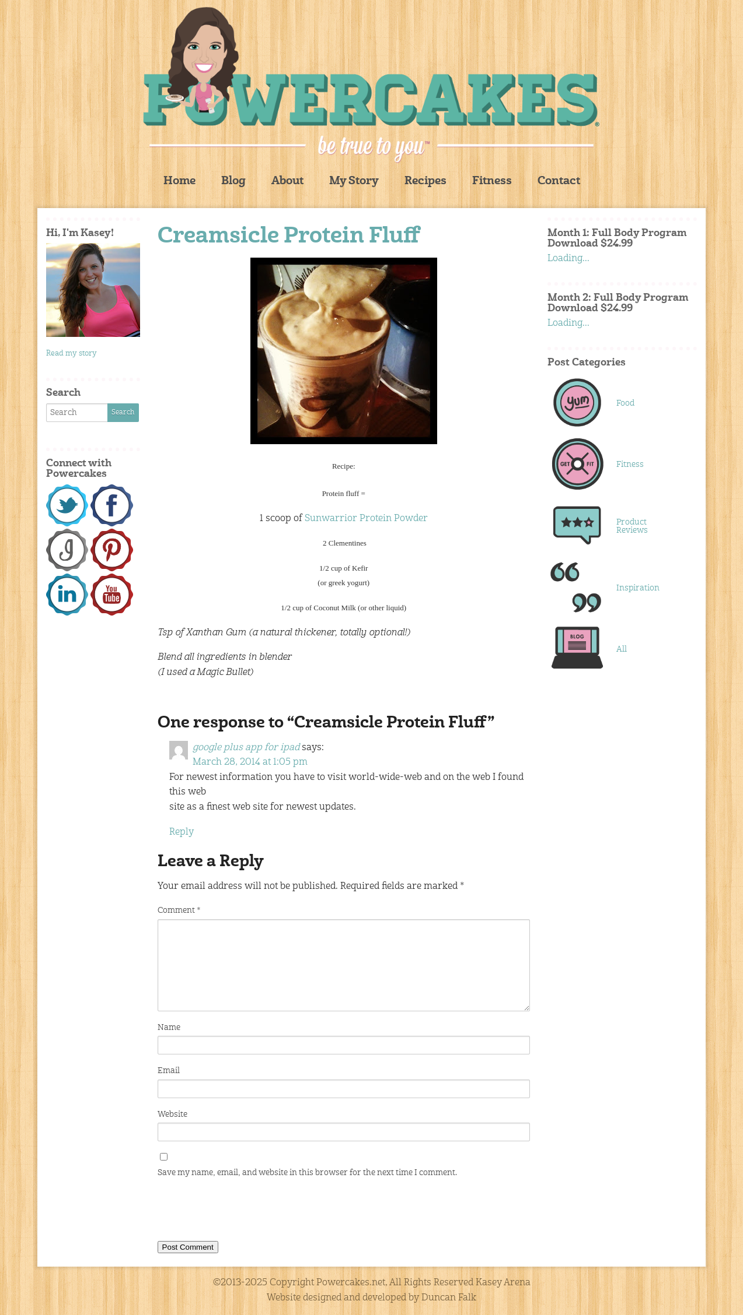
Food (625, 403)
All (621, 649)
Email (169, 1071)
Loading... (568, 258)
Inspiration (638, 588)
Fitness (492, 181)
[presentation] (246, 1212)
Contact (559, 181)
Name (169, 1028)
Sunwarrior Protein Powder (366, 518)
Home (179, 181)
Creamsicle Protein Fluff (289, 237)
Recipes (425, 181)
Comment (179, 910)
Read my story (71, 353)
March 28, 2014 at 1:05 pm (250, 762)
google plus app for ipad (246, 748)
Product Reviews (632, 526)
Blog (233, 181)
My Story (354, 181)
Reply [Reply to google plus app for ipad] (181, 832)
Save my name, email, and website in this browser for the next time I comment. (307, 1173)
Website (172, 1114)
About (287, 181)
